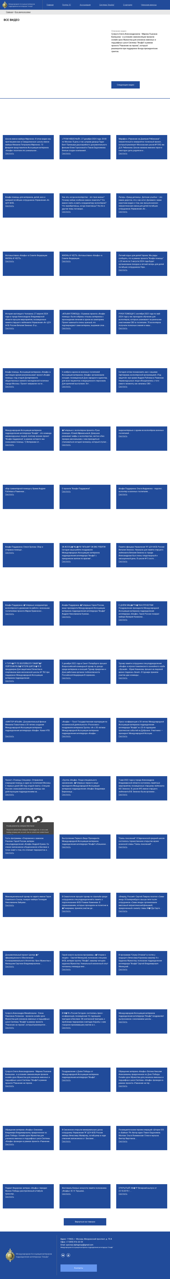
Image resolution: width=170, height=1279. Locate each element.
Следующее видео (125, 85)
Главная (50, 5)
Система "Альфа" (106, 5)
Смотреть (9, 153)
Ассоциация (85, 5)
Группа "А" (66, 5)
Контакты (78, 1268)
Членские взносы (149, 5)
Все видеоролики (22, 12)
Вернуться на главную (85, 1222)
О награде (127, 5)
